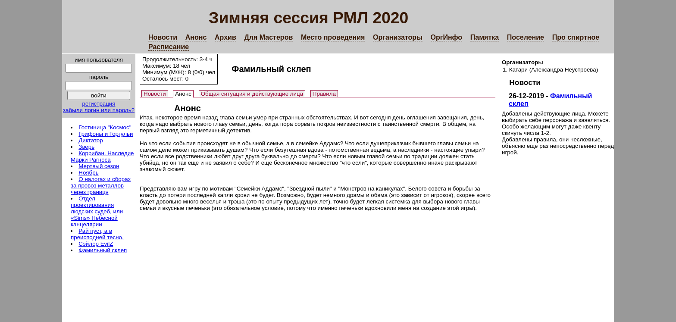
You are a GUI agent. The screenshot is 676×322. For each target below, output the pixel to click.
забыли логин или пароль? (99, 110)
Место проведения (333, 37)
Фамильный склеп (102, 250)
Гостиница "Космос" (104, 127)
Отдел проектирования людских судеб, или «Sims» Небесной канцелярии (97, 211)
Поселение (525, 37)
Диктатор (90, 140)
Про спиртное (576, 37)
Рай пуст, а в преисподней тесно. (97, 234)
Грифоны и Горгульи (105, 134)
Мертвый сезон (98, 166)
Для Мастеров (268, 37)
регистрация (98, 103)
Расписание (168, 46)
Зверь (86, 147)
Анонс (196, 37)
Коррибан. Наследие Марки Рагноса (102, 156)
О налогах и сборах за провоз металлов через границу (101, 185)
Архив (225, 37)
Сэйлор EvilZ (95, 244)
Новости (162, 37)
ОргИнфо (447, 37)
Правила (324, 94)
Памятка (484, 37)
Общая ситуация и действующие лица (252, 94)
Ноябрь (88, 172)
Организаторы (397, 37)
